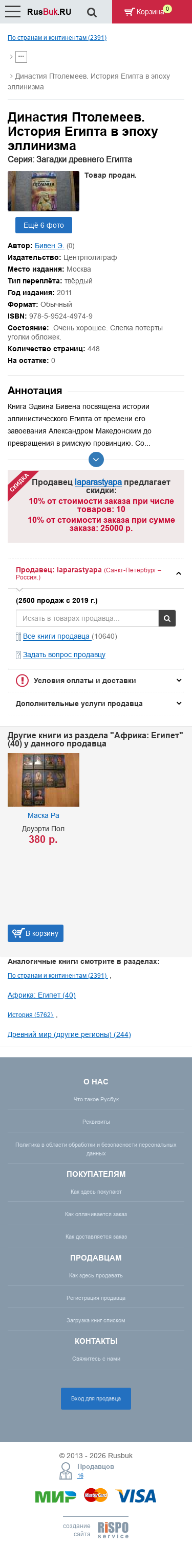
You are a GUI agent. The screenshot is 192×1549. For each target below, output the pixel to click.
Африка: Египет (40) (42, 995)
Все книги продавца (57, 636)
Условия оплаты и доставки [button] (85, 680)
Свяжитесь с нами (96, 1358)
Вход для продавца (96, 1398)
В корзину (42, 933)
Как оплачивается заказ (96, 1214)
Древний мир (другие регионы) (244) (69, 1034)
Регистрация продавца (96, 1297)
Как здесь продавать (96, 1275)
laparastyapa (98, 482)
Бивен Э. (50, 245)
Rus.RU (49, 12)
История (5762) (31, 1015)
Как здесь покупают (96, 1191)
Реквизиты (96, 1121)
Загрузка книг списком (96, 1320)
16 (80, 1475)
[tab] (96, 574)
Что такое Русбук (96, 1099)
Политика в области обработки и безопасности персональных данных (96, 1149)
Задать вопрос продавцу (64, 654)
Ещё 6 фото (44, 225)
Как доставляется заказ (96, 1236)
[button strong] (96, 574)
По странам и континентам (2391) (57, 37)
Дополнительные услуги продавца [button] (79, 703)
